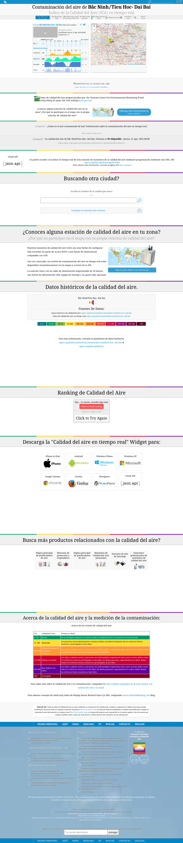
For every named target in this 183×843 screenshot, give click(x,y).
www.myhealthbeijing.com (136, 695)
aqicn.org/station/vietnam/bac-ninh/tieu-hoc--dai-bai (108, 316)
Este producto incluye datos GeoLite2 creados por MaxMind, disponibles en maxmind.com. (100, 747)
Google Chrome (52, 481)
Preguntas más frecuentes (42, 765)
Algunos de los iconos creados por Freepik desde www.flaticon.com (100, 775)
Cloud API (130, 481)
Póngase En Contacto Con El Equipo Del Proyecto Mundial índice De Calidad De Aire (49, 739)
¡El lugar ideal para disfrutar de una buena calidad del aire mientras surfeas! (102, 787)
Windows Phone (104, 461)
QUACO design (87, 791)
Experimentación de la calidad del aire (47, 758)
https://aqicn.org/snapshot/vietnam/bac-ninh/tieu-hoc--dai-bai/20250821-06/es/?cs (91, 143)
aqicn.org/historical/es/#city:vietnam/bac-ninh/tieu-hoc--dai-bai (90, 342)
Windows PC (130, 461)
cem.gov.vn (85, 100)
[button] (110, 41)
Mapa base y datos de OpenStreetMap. (96, 782)
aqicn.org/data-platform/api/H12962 (102, 162)
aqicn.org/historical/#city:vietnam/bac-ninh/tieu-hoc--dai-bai (106, 313)
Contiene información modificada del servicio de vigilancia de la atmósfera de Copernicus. (100, 769)
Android (78, 461)
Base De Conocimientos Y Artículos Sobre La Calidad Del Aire (51, 754)
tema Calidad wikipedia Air (120, 683)
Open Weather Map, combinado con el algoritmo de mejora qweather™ (101, 758)
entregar (113, 832)
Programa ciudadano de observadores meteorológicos (103, 762)
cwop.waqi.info (87, 765)
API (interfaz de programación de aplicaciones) (50, 782)
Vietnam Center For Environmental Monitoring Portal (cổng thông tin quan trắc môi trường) (92, 811)
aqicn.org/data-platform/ (91, 346)
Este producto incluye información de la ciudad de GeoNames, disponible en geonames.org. (100, 752)
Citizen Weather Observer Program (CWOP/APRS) (92, 809)
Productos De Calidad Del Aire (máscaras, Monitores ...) (51, 778)
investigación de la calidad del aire (48, 748)
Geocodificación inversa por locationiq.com (99, 779)
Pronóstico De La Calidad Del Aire (45, 775)
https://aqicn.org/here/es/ (91, 133)
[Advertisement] (91, 368)
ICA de (47, 25)
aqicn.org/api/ (124, 165)
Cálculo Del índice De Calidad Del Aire (47, 773)
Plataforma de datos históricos (43, 784)
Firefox (78, 481)
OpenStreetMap (133, 64)
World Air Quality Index (89, 709)
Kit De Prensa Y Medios (40, 742)
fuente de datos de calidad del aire (45, 770)
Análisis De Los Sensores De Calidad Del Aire (49, 760)
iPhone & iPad (52, 461)
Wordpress (104, 481)
